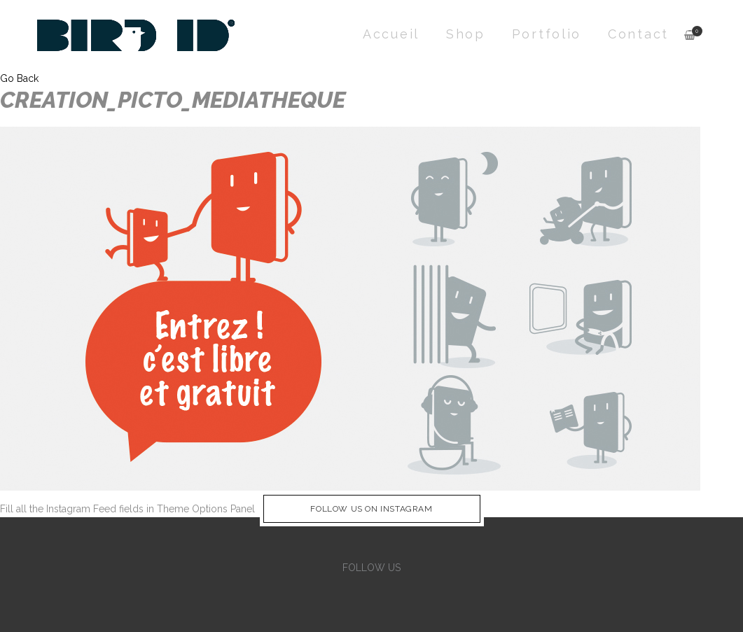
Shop (465, 34)
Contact (638, 34)
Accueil (391, 34)
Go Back (19, 78)
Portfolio (546, 34)
